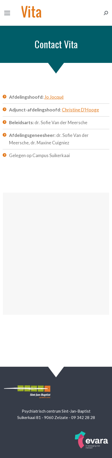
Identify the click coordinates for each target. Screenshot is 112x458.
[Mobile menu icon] (7, 13)
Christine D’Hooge (80, 110)
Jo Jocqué (54, 97)
